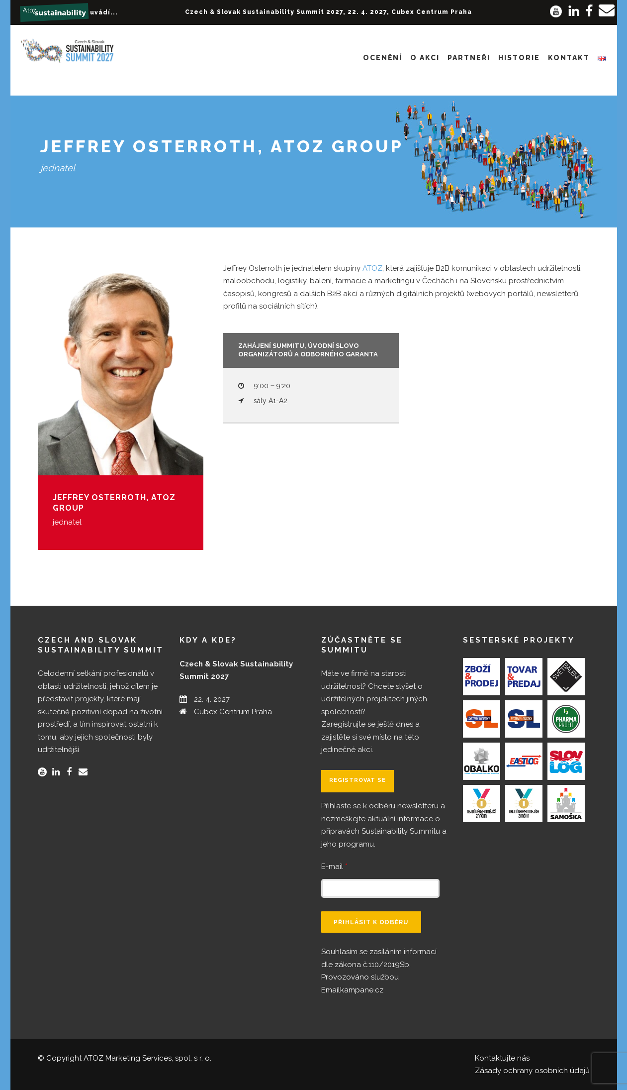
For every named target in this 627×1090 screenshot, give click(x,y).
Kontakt (569, 58)
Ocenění (382, 58)
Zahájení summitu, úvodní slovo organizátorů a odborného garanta (308, 350)
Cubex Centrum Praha (233, 711)
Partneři (469, 58)
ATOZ (372, 268)
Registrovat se (357, 780)
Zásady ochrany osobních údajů (532, 1070)
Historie (519, 58)
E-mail (334, 866)
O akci (425, 58)
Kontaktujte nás (502, 1058)
